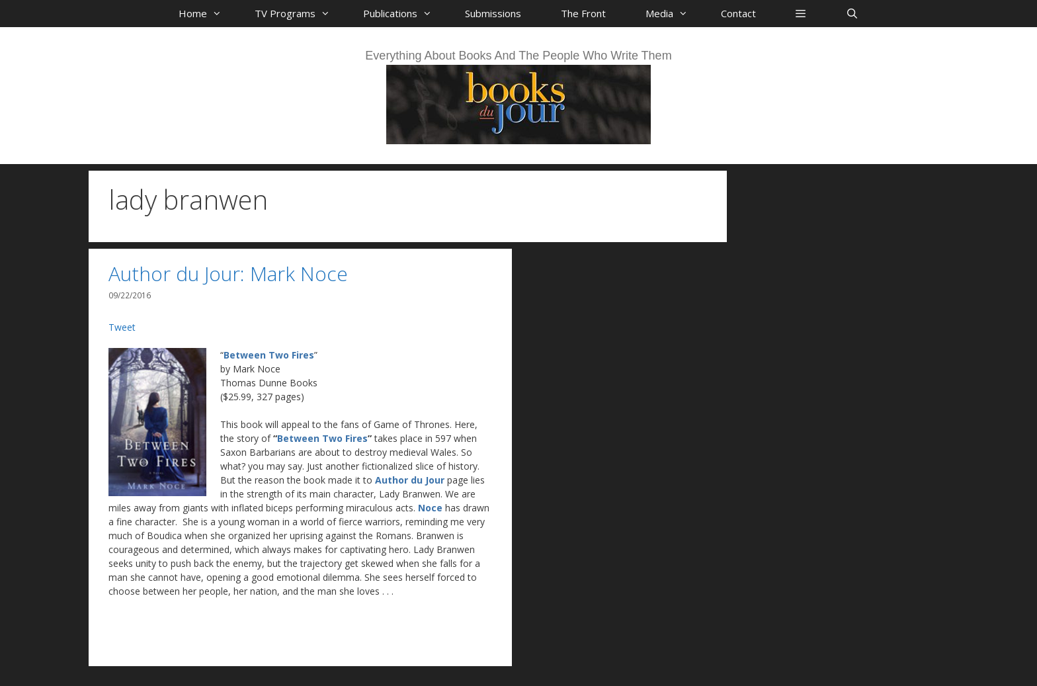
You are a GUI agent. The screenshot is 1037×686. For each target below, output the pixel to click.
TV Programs (299, 13)
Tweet (122, 327)
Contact (738, 13)
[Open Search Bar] (851, 13)
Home (207, 13)
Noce (430, 507)
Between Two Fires (269, 355)
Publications (404, 13)
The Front (583, 13)
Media (673, 13)
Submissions (493, 13)
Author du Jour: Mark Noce (228, 273)
